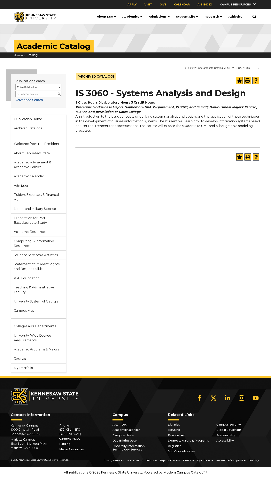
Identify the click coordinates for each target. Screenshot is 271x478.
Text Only (254, 460)
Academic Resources (30, 232)
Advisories (151, 460)
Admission (21, 185)
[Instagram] (241, 398)
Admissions (159, 16)
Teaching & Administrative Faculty (34, 290)
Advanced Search (29, 100)
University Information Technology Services (128, 447)
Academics (132, 16)
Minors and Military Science (35, 209)
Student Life (187, 16)
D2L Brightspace (124, 440)
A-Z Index (204, 4)
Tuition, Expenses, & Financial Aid (36, 197)
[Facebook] (199, 398)
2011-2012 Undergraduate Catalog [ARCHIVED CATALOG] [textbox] (217, 68)
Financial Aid (176, 435)
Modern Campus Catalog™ (185, 472)
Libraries (174, 424)
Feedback (188, 460)
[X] (213, 398)
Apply (132, 4)
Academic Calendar (29, 176)
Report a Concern (170, 460)
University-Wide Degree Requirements (32, 338)
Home (18, 55)
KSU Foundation (27, 278)
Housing (174, 430)
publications (78, 472)
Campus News (123, 435)
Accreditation (135, 460)
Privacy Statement (114, 460)
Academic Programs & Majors (36, 349)
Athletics (235, 16)
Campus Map (24, 310)
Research (213, 16)
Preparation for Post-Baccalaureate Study (30, 220)
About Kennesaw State (32, 153)
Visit (148, 4)
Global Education (228, 430)
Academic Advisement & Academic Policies (32, 165)
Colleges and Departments (35, 326)
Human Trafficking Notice (230, 460)
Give (163, 4)
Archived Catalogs (28, 128)
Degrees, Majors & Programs (188, 440)
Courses (20, 358)
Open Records (205, 460)
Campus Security (228, 424)
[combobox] (221, 68)
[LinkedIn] (227, 398)
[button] (238, 4)
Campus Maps (69, 438)
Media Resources (71, 449)
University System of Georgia (36, 301)
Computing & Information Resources (34, 243)
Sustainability (225, 435)
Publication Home (28, 119)
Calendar (182, 4)
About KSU (106, 16)
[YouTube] (255, 398)
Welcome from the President (36, 144)
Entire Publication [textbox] (27, 87)
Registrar (174, 446)
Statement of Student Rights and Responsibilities (36, 266)
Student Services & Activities (36, 255)
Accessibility (225, 440)
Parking (64, 444)
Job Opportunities (181, 451)
